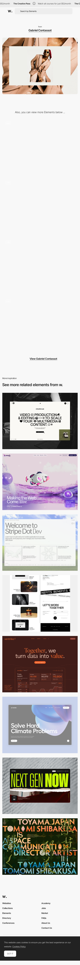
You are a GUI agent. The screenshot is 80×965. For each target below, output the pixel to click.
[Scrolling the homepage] (40, 265)
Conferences (8, 923)
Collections (7, 908)
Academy (45, 903)
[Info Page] (40, 206)
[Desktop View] (40, 725)
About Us (45, 923)
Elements (6, 913)
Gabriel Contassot (40, 30)
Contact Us (46, 928)
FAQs (43, 918)
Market (44, 913)
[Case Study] (40, 147)
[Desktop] (40, 421)
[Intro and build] (40, 324)
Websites (6, 903)
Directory (6, 918)
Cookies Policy (19, 947)
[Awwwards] (10, 11)
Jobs (43, 908)
